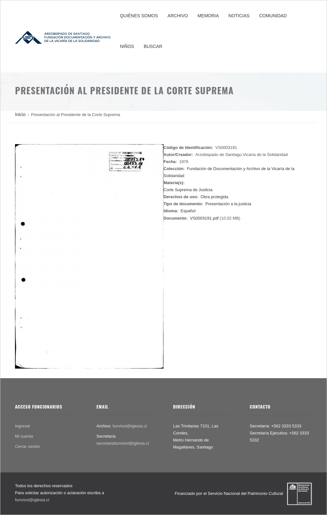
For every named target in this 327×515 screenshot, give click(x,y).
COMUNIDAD (272, 15)
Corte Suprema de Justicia (188, 189)
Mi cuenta (24, 436)
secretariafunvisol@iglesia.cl (122, 443)
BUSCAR (153, 46)
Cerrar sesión (27, 446)
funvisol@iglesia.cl (130, 426)
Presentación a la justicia (228, 203)
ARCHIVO (178, 15)
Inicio (20, 114)
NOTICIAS (238, 15)
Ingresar (22, 426)
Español (187, 210)
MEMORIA (208, 15)
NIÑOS (127, 46)
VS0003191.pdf (204, 218)
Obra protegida (214, 196)
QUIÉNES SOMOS (139, 15)
